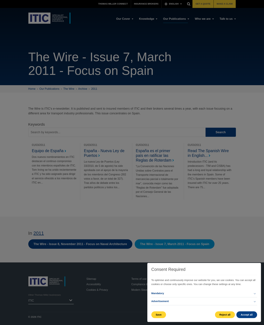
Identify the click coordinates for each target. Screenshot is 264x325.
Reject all (224, 314)
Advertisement (160, 301)
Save (159, 314)
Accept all (247, 314)
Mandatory (157, 293)
